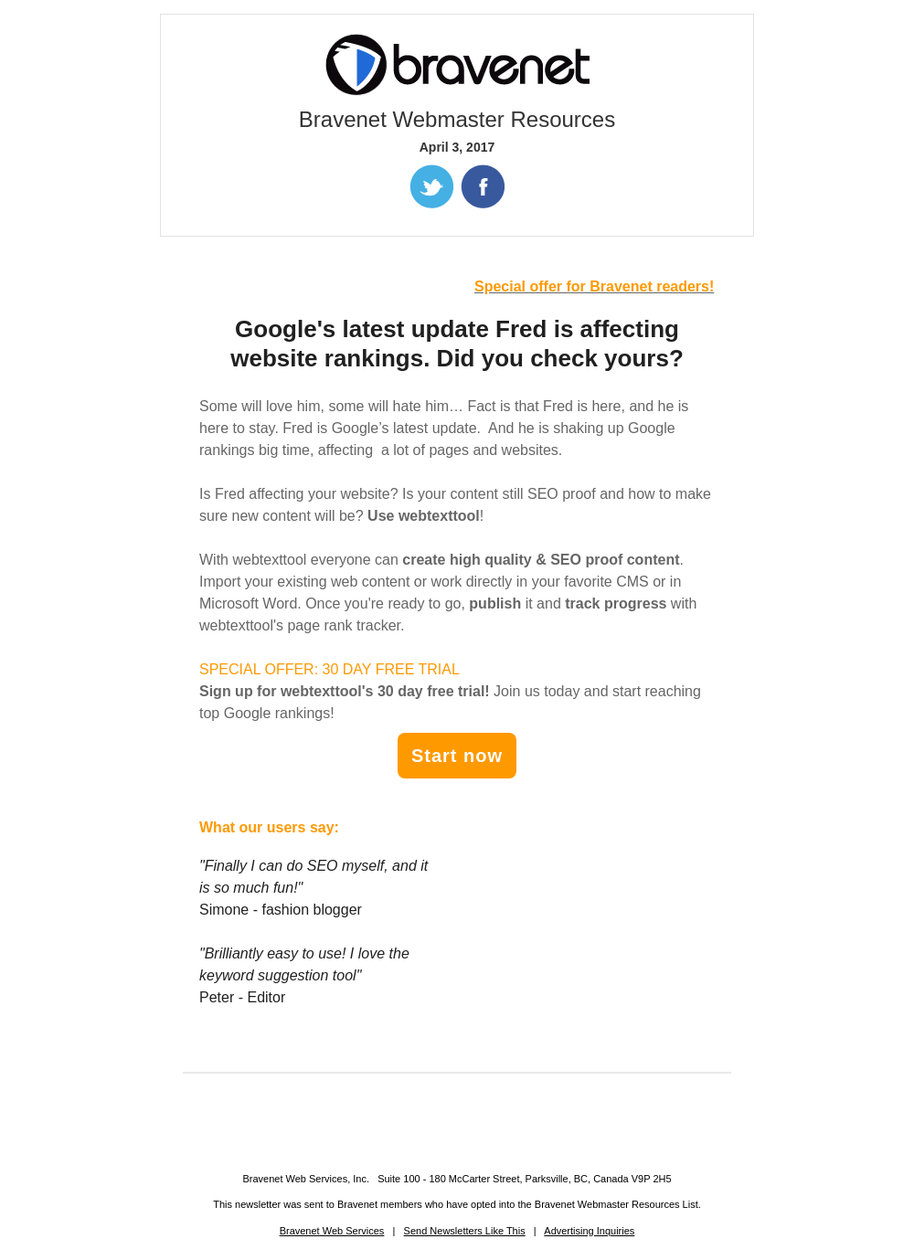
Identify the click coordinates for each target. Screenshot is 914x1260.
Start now (457, 755)
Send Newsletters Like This (465, 1230)
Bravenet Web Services (332, 1230)
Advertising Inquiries (589, 1230)
